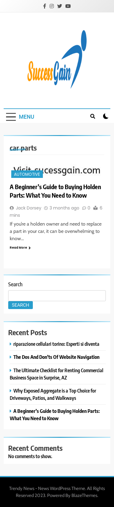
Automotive (27, 174)
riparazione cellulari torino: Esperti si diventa (56, 344)
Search (15, 284)
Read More (20, 247)
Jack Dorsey (28, 208)
